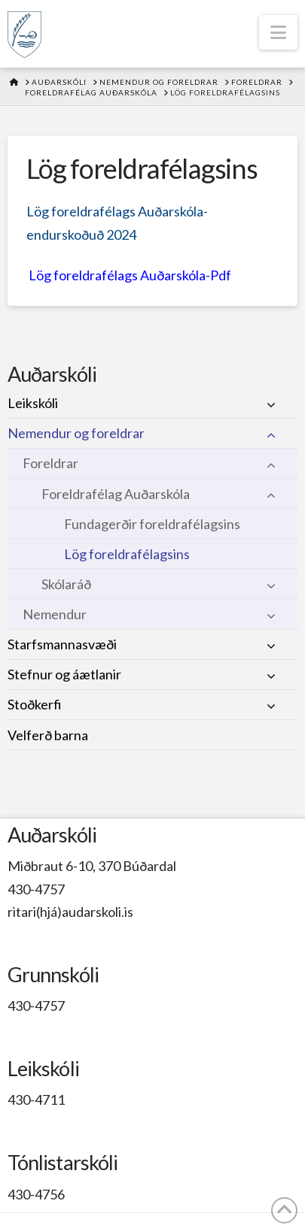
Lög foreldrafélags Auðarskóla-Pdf (130, 275)
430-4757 (36, 889)
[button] (278, 32)
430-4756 (36, 1194)
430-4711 (36, 1099)
